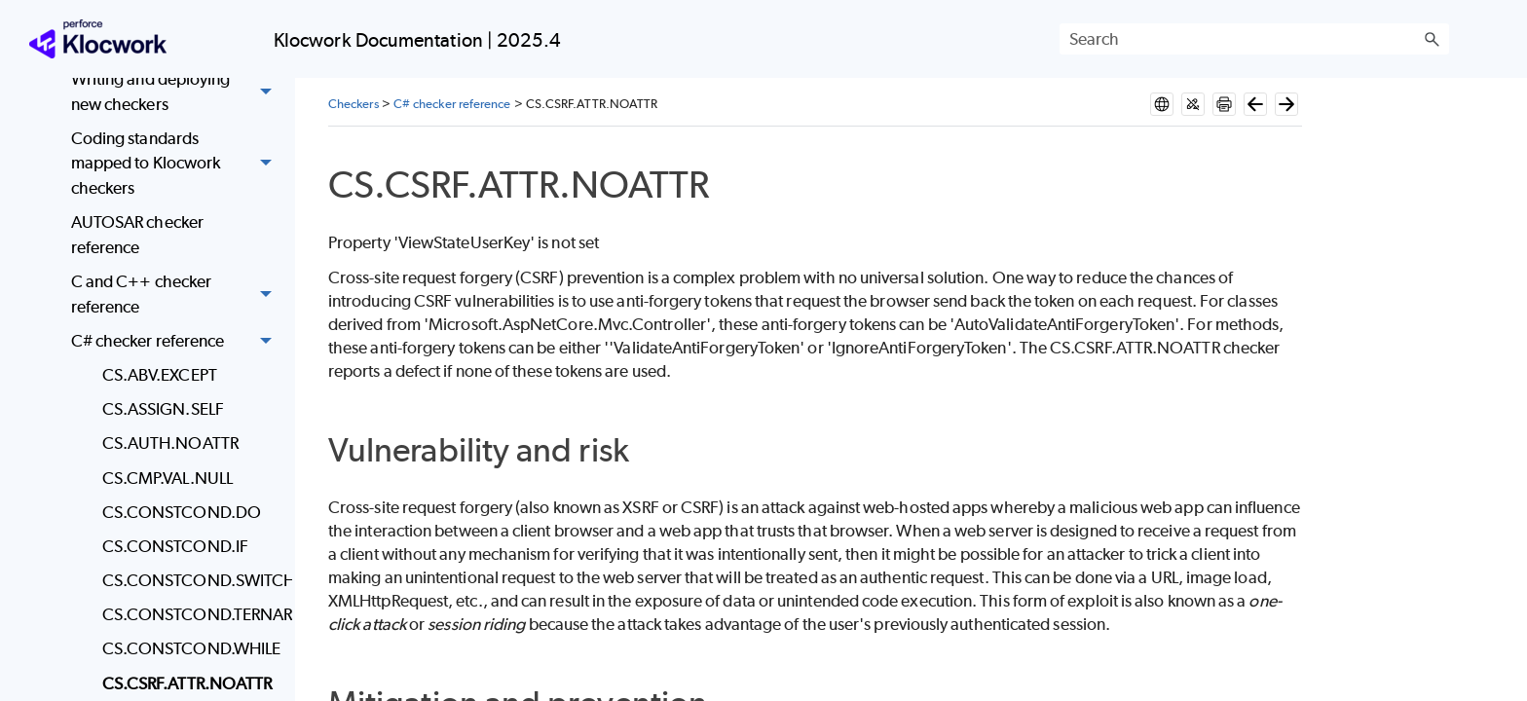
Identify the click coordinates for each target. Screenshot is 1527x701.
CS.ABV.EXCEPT (159, 375)
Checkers (353, 103)
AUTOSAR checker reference (137, 234)
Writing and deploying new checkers (176, 92)
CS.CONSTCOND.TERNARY (192, 614)
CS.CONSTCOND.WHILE (191, 648)
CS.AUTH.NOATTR (170, 443)
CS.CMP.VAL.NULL (167, 478)
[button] (1431, 39)
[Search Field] (1254, 39)
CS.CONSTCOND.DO (181, 512)
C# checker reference (176, 341)
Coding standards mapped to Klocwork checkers (176, 163)
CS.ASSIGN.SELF (163, 409)
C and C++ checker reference (176, 294)
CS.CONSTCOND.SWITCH (192, 580)
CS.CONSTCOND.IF (175, 546)
